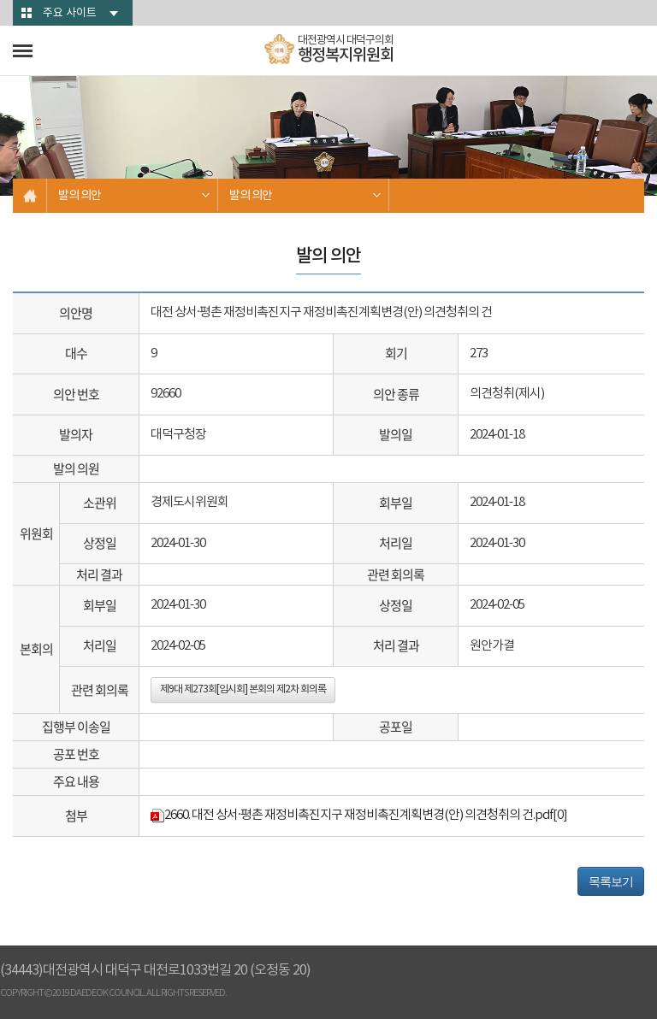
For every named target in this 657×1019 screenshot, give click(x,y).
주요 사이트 (70, 13)
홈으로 (30, 196)
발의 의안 (79, 196)
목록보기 (611, 881)
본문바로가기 (0, 0)
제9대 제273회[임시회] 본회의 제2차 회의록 (243, 689)
